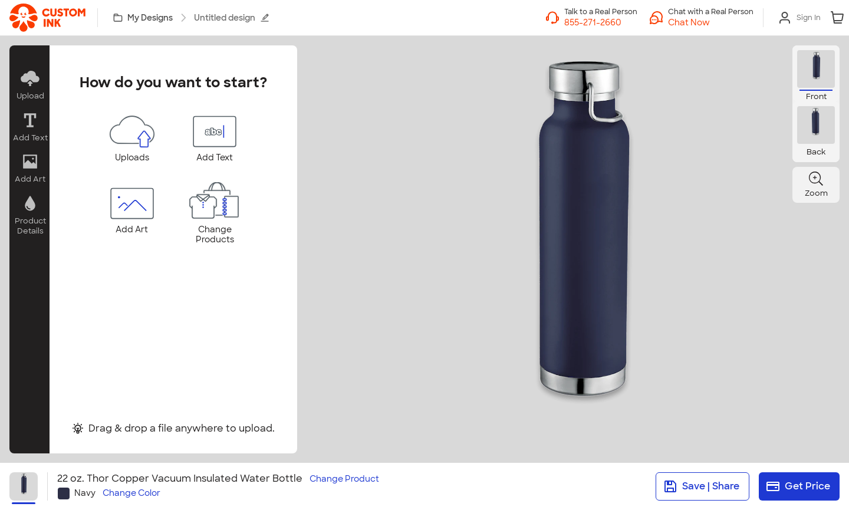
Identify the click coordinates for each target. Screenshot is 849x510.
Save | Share (701, 486)
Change (344, 479)
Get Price (798, 486)
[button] (710, 22)
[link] (47, 18)
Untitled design (231, 17)
